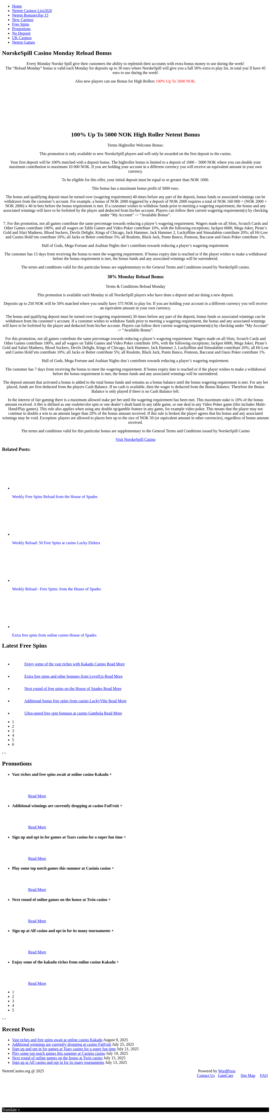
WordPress (227, 1071)
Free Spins (20, 24)
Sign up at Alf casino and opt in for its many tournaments (58, 1062)
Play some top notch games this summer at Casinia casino (58, 1053)
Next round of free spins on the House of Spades (64, 688)
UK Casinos (22, 38)
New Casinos (22, 20)
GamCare (225, 1075)
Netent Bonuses (30, 15)
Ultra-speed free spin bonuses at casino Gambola (64, 713)
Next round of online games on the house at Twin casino (57, 1058)
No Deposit (21, 33)
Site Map (248, 1075)
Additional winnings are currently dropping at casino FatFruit (61, 1044)
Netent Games (23, 42)
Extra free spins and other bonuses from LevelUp (64, 676)
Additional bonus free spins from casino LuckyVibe (66, 701)
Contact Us (206, 1075)
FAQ (264, 1075)
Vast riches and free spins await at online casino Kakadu (57, 1040)
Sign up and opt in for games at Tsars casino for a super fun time (64, 1049)
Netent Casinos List (32, 11)
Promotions (21, 29)
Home (17, 6)
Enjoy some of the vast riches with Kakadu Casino (65, 664)
